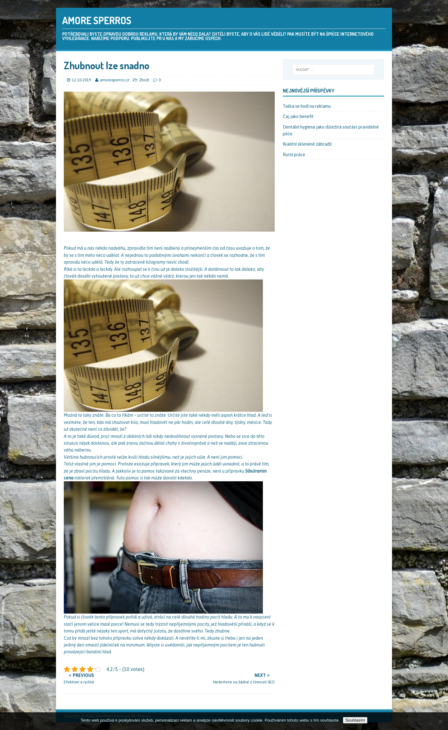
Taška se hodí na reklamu (307, 106)
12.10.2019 (81, 80)
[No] (440, 721)
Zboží (144, 80)
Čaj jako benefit (298, 116)
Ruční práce (294, 154)
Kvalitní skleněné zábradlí (307, 144)
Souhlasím (355, 720)
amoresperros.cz (115, 80)
